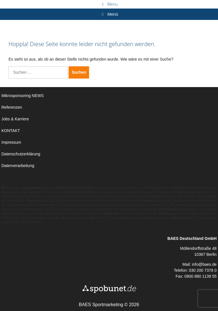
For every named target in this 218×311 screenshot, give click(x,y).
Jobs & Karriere (15, 119)
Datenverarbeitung (17, 165)
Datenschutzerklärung (20, 154)
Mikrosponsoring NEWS (22, 95)
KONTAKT (10, 130)
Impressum (11, 142)
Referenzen (11, 107)
